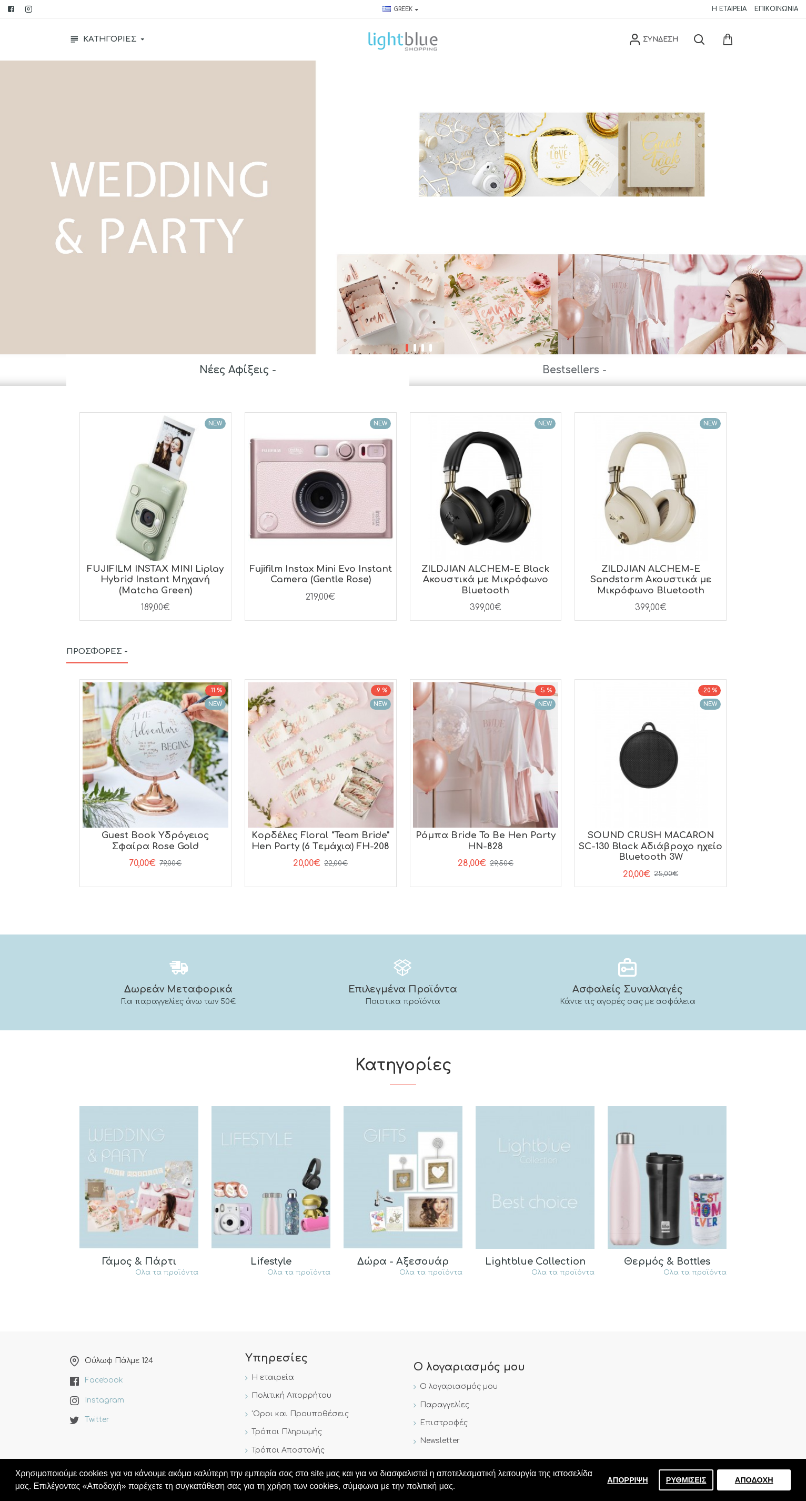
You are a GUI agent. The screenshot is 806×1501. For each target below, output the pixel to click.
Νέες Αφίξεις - (237, 369)
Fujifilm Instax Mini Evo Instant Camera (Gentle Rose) (320, 574)
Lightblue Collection (535, 1261)
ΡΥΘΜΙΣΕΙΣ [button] (686, 1480)
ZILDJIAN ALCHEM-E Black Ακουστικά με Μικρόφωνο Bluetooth (485, 579)
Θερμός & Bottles (667, 1261)
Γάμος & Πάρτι (139, 1261)
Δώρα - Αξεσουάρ (403, 1261)
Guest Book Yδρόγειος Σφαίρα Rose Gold (155, 840)
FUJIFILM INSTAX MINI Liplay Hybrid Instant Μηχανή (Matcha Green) (155, 579)
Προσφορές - (97, 651)
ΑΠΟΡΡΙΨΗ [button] (627, 1480)
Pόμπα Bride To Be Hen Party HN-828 (486, 840)
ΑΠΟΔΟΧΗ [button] (754, 1480)
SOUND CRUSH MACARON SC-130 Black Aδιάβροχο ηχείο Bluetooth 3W (650, 846)
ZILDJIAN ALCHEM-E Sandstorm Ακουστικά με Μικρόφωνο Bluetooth (650, 579)
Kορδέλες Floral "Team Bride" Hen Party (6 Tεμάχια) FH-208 (320, 840)
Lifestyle (270, 1261)
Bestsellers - (574, 369)
